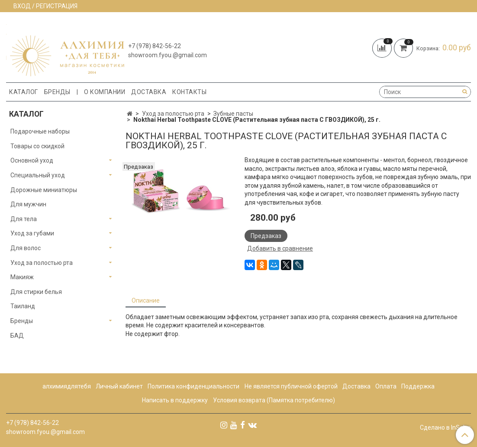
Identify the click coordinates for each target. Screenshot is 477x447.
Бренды (57, 91)
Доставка (148, 91)
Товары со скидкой (37, 146)
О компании (104, 91)
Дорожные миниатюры (43, 189)
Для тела (23, 218)
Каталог (23, 91)
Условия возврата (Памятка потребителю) (274, 400)
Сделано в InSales (445, 427)
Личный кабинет (119, 386)
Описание (146, 300)
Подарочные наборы (40, 131)
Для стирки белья (36, 291)
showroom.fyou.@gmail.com (167, 55)
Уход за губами (32, 233)
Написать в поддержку (175, 400)
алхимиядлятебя (66, 386)
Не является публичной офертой (291, 386)
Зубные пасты (233, 113)
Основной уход (31, 160)
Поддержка (418, 386)
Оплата (385, 386)
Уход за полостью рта (173, 113)
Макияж (22, 277)
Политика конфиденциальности (193, 386)
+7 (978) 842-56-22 (154, 45)
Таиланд (22, 306)
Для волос (25, 248)
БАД (17, 335)
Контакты (189, 91)
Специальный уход (37, 175)
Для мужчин (28, 204)
